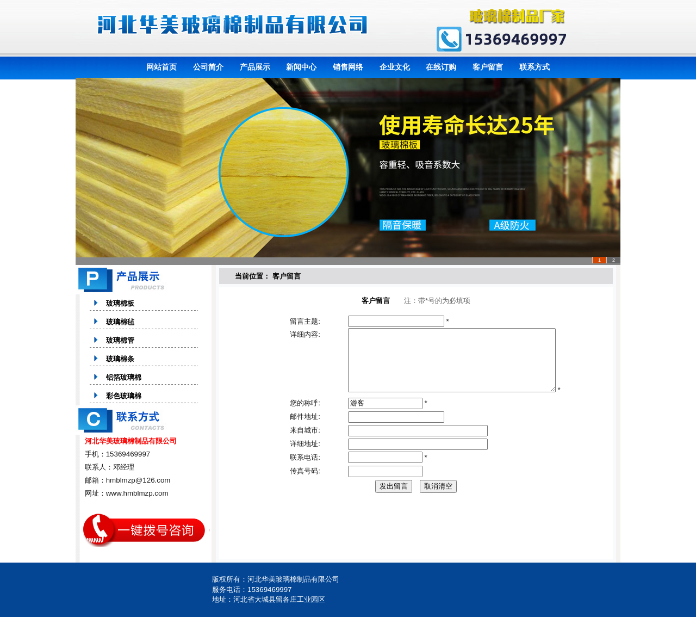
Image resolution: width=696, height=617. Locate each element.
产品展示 (255, 67)
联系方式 (534, 67)
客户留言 (488, 67)
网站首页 (161, 67)
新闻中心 (301, 67)
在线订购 (441, 67)
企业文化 (395, 67)
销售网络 (348, 67)
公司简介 (208, 67)
